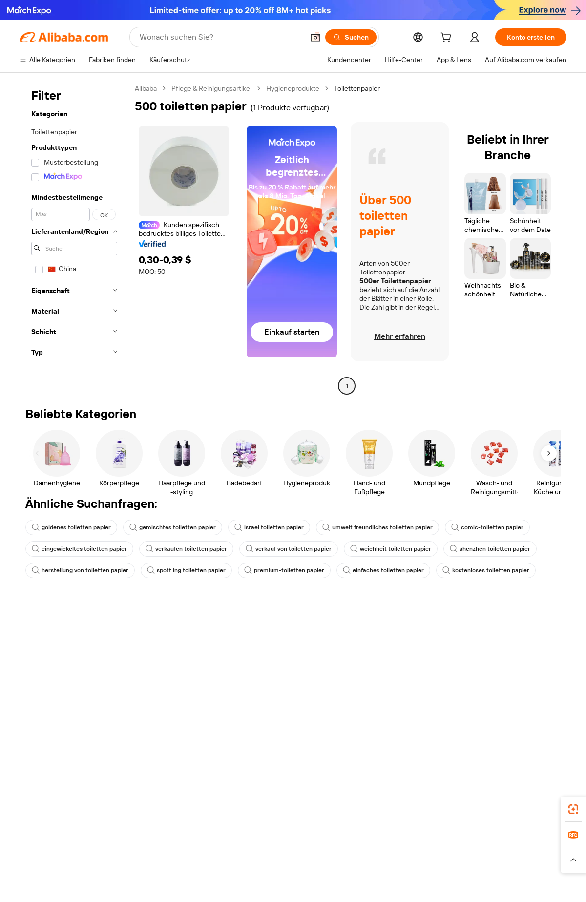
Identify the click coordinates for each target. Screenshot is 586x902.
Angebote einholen (273, 646)
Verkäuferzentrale (383, 664)
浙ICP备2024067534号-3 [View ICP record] (529, 883)
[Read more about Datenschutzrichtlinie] (381, 864)
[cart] (447, 38)
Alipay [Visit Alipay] (270, 850)
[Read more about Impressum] (154, 864)
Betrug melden (42, 709)
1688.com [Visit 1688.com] (171, 850)
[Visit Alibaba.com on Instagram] (517, 729)
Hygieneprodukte (292, 88)
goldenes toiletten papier (71, 527)
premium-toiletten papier (284, 570)
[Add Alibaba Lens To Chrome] (173, 806)
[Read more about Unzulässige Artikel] (208, 864)
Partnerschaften (381, 701)
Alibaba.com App (395, 806)
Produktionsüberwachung (171, 709)
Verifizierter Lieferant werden (400, 683)
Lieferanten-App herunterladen (404, 720)
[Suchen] (351, 37)
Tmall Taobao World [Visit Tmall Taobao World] (223, 850)
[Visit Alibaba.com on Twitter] (502, 729)
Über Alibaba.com (496, 635)
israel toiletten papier (269, 527)
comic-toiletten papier (487, 527)
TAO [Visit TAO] (374, 850)
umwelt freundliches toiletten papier (377, 527)
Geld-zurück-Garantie (164, 653)
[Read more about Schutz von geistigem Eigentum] (292, 864)
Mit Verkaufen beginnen (392, 646)
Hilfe (27, 635)
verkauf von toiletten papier (289, 549)
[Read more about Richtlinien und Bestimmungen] (84, 864)
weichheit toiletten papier (390, 549)
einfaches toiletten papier (383, 570)
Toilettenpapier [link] (357, 88)
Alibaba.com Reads (273, 710)
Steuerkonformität (272, 691)
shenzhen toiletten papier (490, 549)
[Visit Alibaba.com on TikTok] (546, 729)
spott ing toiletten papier (186, 570)
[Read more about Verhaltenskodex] (523, 864)
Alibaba (146, 88)
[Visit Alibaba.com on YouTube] (531, 729)
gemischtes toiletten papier (172, 527)
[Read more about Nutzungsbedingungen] (456, 864)
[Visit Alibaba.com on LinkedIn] (487, 729)
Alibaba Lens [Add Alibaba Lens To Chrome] (40, 806)
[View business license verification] (377, 883)
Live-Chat (34, 653)
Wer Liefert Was (447, 850)
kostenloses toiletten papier (485, 570)
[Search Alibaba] (221, 37)
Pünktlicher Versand (162, 672)
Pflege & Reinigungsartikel (211, 88)
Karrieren (483, 690)
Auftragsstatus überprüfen (60, 672)
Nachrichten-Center (500, 672)
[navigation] (74, 238)
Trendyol (402, 850)
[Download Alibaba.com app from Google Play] (533, 806)
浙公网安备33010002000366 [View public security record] (431, 883)
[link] (573, 809)
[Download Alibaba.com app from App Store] (461, 806)
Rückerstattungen (47, 690)
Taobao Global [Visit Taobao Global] (338, 850)
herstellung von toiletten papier (80, 570)
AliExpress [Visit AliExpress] (132, 850)
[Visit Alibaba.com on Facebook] (473, 729)
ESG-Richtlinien (492, 653)
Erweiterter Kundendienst (171, 690)
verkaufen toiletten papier (186, 549)
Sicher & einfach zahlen (167, 635)
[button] (315, 37)
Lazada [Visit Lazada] (298, 850)
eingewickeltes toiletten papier (79, 549)
